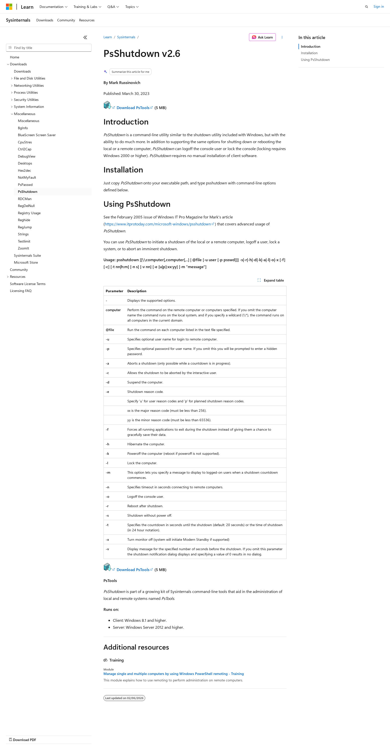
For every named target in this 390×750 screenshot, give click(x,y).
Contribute (89, 735)
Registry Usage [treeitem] (29, 212)
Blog (67, 735)
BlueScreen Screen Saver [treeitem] (37, 134)
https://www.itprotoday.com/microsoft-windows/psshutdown (158, 223)
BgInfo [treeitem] (23, 127)
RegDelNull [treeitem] (26, 205)
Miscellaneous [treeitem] (28, 120)
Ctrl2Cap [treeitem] (24, 149)
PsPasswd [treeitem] (25, 184)
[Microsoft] (9, 6)
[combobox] (49, 48)
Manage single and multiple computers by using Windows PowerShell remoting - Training (173, 673)
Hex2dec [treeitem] (24, 170)
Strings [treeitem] (23, 234)
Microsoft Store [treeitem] (26, 262)
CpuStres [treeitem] (25, 142)
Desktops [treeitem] (25, 163)
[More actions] (282, 37)
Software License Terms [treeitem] (28, 283)
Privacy (108, 735)
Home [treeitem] (14, 57)
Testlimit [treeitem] (24, 241)
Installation (309, 52)
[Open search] (367, 6)
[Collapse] (85, 37)
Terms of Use (182, 735)
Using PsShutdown (315, 59)
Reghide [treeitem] (24, 219)
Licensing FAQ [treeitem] (21, 290)
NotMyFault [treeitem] (27, 177)
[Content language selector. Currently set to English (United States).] (28, 723)
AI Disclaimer (16, 735)
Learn (107, 37)
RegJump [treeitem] (25, 227)
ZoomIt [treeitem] (23, 248)
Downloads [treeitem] (22, 71)
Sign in (379, 6)
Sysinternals (126, 37)
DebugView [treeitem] (26, 156)
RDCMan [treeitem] (25, 198)
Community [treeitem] (19, 269)
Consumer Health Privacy (143, 735)
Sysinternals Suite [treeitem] (27, 255)
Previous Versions (45, 735)
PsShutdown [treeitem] (27, 191)
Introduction (310, 46)
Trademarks (206, 735)
